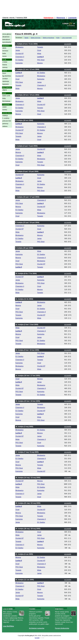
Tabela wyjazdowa (48, 37)
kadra (4, 53)
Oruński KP (19, 53)
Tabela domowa (35, 37)
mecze (4, 56)
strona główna (6, 34)
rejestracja (5, 81)
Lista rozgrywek (67, 37)
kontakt (37, 638)
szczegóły (67, 44)
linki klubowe (6, 101)
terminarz (5, 51)
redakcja (5, 115)
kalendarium (6, 39)
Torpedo (40, 47)
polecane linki (6, 121)
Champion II (19, 57)
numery (4, 109)
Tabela (26, 37)
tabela (4, 48)
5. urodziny (5, 118)
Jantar (17, 50)
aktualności (5, 37)
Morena (40, 63)
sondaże (5, 78)
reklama (4, 126)
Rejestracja (61, 18)
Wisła (39, 53)
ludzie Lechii (6, 95)
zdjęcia (4, 90)
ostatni (4, 107)
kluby (4, 98)
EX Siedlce (19, 60)
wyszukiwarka (6, 42)
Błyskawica (19, 47)
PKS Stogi (40, 60)
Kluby (58, 37)
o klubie (4, 62)
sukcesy (4, 67)
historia (4, 64)
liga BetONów (6, 76)
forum (4, 73)
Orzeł (39, 50)
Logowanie (72, 18)
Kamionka (19, 63)
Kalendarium (48, 18)
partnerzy (5, 123)
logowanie (5, 84)
